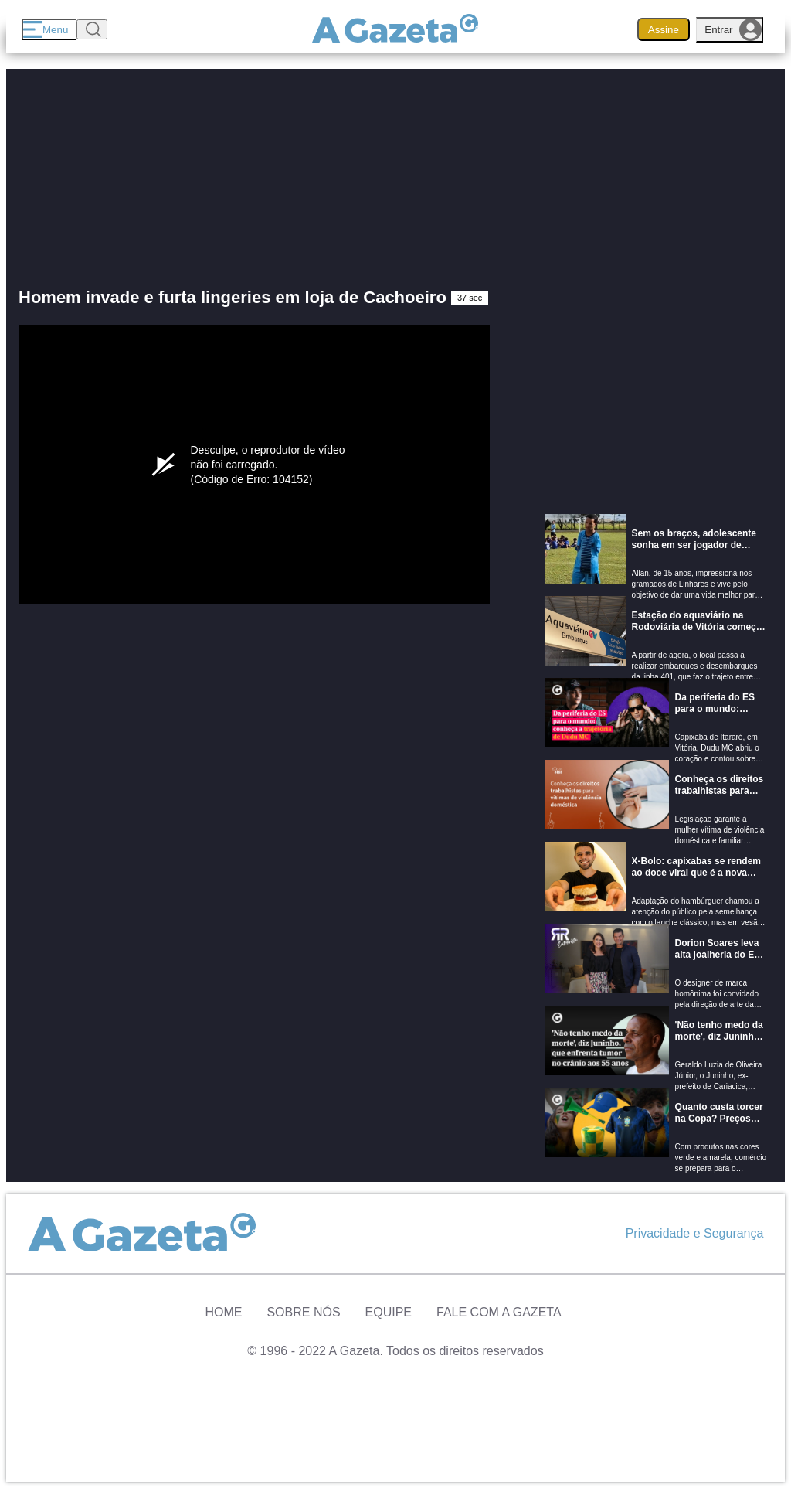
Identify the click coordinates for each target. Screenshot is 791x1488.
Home (223, 1312)
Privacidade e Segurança (695, 1233)
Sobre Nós (303, 1312)
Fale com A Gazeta (499, 1312)
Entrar (733, 30)
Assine (663, 30)
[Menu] (49, 29)
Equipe (388, 1312)
